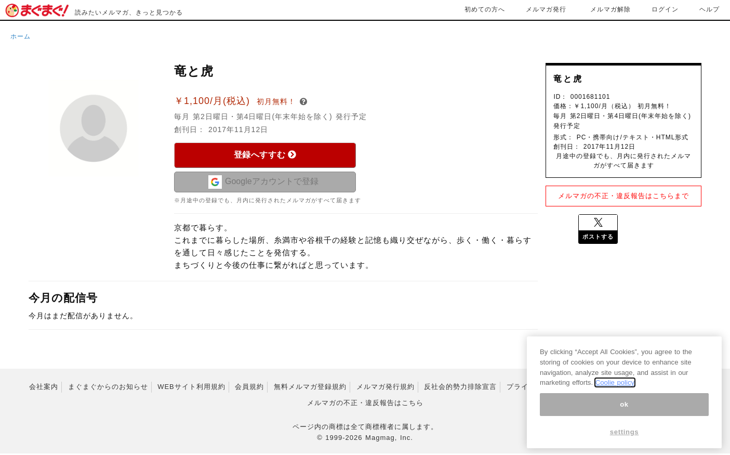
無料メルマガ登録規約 (310, 388)
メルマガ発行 (546, 9)
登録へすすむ (265, 154)
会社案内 (43, 388)
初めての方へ (484, 9)
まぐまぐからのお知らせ (108, 388)
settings (624, 437)
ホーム (20, 36)
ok (624, 410)
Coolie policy (614, 388)
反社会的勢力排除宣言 (460, 388)
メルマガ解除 (610, 9)
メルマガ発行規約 (385, 388)
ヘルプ (709, 9)
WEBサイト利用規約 (191, 388)
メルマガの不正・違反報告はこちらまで (623, 196)
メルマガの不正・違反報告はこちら (365, 404)
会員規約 (249, 388)
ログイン (665, 9)
